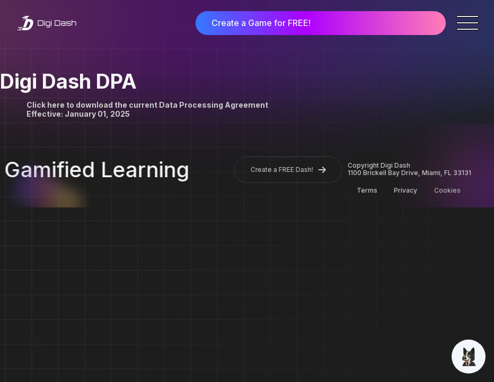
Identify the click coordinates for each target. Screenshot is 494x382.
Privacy (405, 190)
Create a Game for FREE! (261, 23)
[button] (467, 22)
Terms (367, 190)
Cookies (447, 190)
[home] (46, 23)
